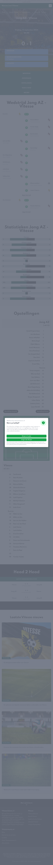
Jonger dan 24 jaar (26, 439)
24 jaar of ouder (26, 436)
